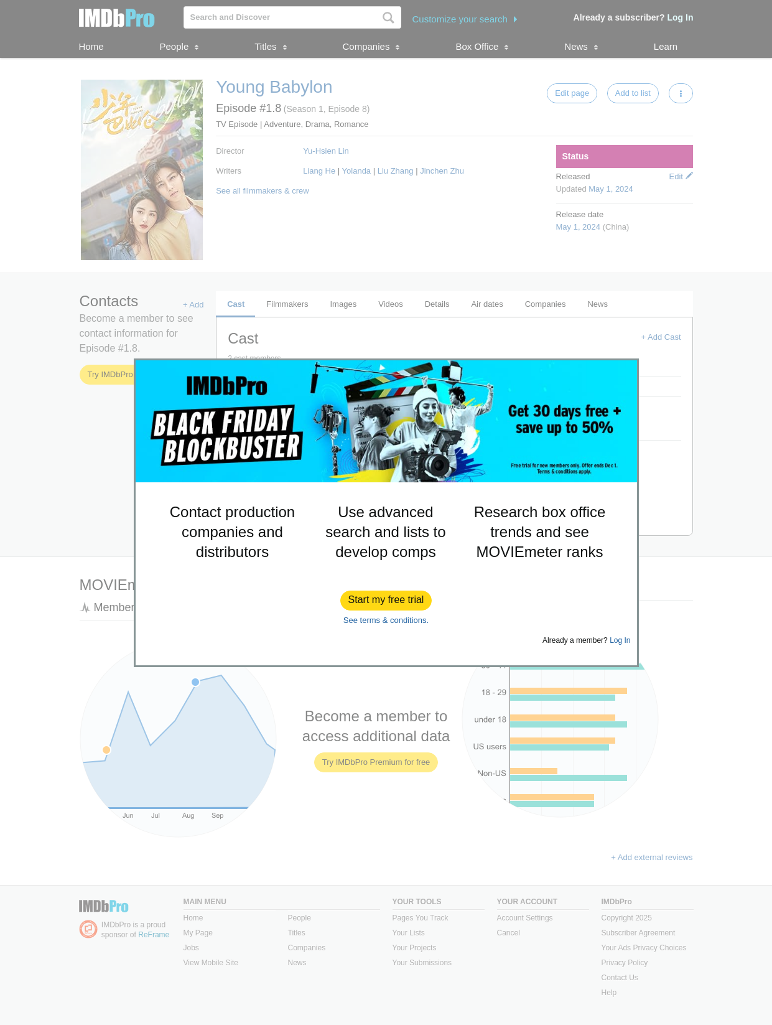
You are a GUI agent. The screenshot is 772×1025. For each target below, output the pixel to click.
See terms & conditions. (386, 620)
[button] (386, 600)
